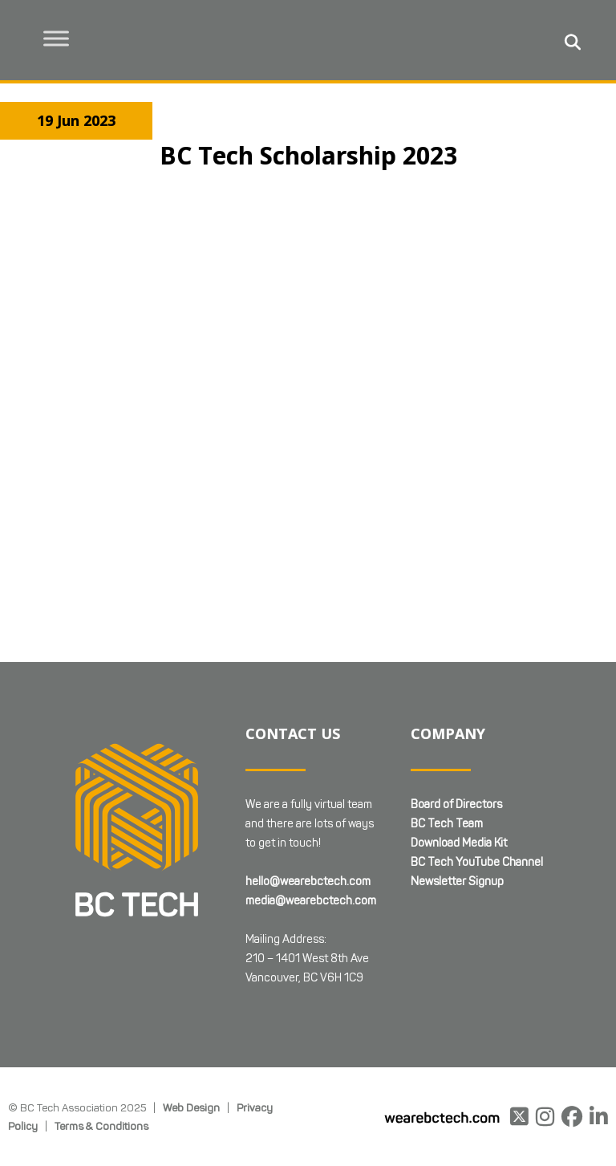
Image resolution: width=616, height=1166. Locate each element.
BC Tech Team (447, 746)
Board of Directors (456, 726)
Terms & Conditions (101, 1048)
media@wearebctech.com (310, 823)
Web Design (191, 1029)
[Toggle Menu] (57, 38)
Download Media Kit (459, 765)
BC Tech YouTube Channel (477, 784)
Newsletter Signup (457, 804)
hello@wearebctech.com (308, 804)
